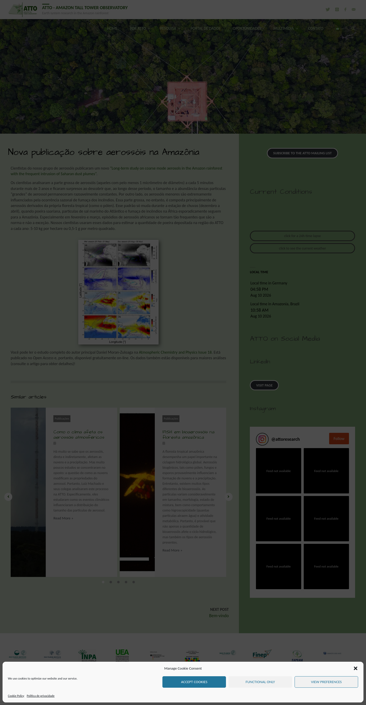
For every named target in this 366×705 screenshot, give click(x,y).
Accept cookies (194, 682)
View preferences (326, 682)
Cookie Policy (16, 696)
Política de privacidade (40, 696)
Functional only (260, 682)
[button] (355, 668)
